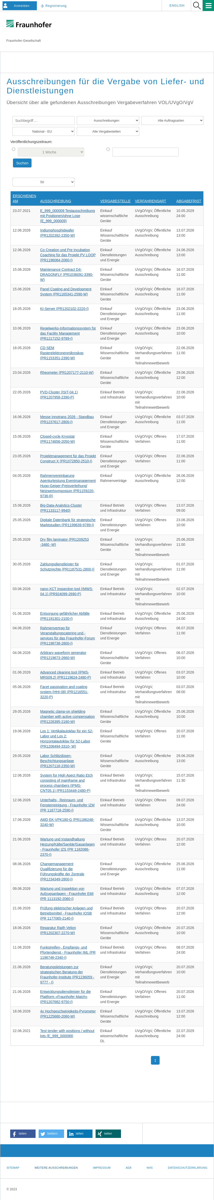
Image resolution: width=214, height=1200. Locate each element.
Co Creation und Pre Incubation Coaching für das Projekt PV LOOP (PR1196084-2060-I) (68, 255)
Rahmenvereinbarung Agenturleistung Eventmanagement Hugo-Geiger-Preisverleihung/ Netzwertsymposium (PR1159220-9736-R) (68, 486)
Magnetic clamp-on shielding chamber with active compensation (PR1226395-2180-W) (67, 716)
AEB (129, 1167)
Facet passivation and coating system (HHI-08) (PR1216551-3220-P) (64, 692)
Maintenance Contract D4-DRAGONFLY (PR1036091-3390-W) (66, 274)
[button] (23, 1134)
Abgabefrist (188, 201)
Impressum (102, 1167)
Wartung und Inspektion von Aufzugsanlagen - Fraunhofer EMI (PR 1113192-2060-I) (67, 894)
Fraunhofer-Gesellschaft (23, 40)
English (177, 5)
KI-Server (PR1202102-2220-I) (64, 309)
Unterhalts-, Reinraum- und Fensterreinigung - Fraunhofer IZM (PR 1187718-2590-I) (67, 805)
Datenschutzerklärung (187, 1167)
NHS (150, 1167)
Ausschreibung (55, 201)
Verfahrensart (150, 201)
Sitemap (13, 1167)
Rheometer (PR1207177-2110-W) (67, 372)
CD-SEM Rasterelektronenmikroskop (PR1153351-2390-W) (61, 353)
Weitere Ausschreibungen (56, 1167)
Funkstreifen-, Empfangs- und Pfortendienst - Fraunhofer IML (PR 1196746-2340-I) (68, 952)
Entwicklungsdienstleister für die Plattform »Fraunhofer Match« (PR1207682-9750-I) (65, 997)
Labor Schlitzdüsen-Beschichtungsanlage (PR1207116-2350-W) (57, 761)
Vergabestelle (115, 201)
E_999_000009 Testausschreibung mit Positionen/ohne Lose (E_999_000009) (67, 216)
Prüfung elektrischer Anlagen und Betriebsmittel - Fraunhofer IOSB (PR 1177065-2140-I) (66, 913)
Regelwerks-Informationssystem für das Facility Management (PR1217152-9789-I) (68, 333)
